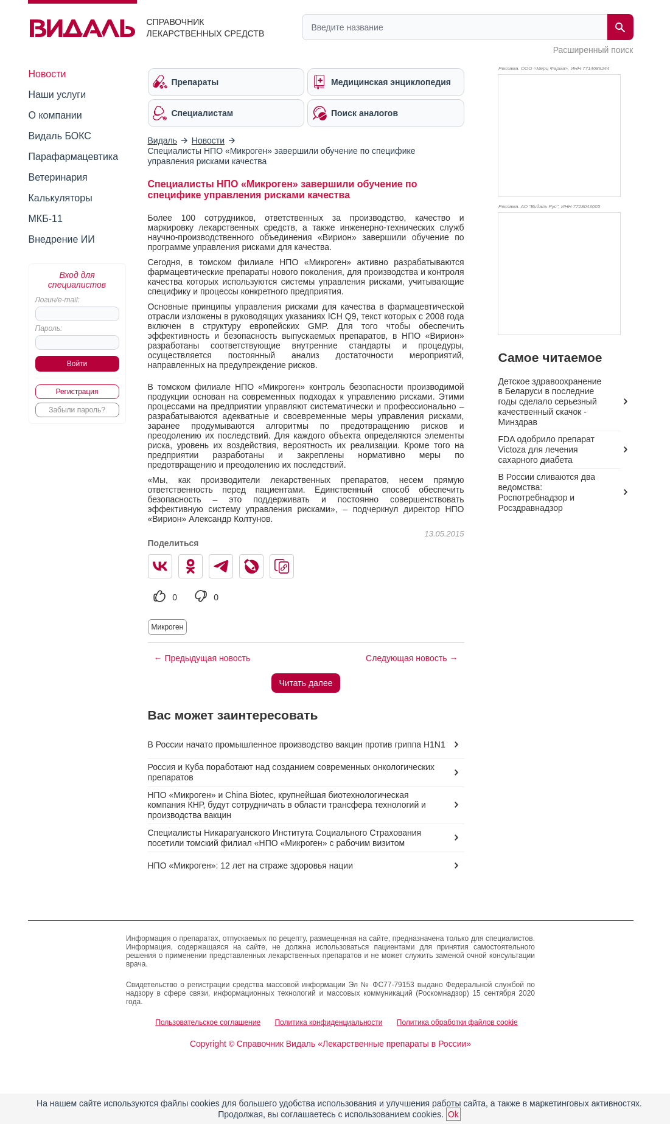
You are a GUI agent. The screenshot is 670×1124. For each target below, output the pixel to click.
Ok (453, 1114)
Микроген (168, 627)
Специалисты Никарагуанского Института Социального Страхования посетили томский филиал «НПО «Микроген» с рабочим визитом (285, 838)
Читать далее (305, 683)
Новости (47, 74)
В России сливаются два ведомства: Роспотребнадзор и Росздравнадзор (546, 492)
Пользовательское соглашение (207, 1022)
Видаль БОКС (60, 136)
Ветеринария (58, 177)
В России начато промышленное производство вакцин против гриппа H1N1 (296, 744)
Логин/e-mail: (57, 300)
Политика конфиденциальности (328, 1022)
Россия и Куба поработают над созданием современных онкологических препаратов (291, 772)
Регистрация (76, 391)
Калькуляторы (60, 198)
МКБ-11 (46, 218)
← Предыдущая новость (202, 658)
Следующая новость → (412, 658)
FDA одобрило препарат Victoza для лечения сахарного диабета (546, 449)
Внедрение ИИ (62, 239)
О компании (55, 115)
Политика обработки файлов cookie (457, 1022)
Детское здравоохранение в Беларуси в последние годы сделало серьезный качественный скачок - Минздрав (550, 402)
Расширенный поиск (593, 50)
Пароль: (49, 328)
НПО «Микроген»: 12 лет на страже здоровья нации (251, 865)
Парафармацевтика (74, 156)
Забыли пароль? (77, 410)
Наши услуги (57, 94)
